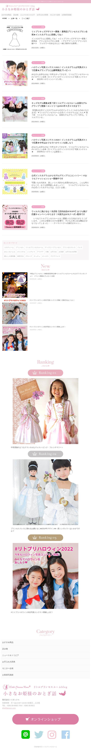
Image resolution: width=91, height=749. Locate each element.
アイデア (40, 252)
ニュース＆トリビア (27, 15)
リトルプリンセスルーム (34, 247)
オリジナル (21, 252)
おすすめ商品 (6, 15)
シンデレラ (31, 252)
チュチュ (37, 256)
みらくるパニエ (9, 252)
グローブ (29, 256)
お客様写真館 (66, 15)
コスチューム (9, 247)
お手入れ (54, 252)
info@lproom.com (9, 708)
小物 (47, 252)
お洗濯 (61, 252)
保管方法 (20, 256)
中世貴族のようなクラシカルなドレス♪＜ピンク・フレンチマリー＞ (37, 447)
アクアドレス (55, 256)
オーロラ (45, 256)
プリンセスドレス (69, 247)
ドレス (79, 247)
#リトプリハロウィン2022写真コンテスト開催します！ (32, 612)
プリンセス (20, 247)
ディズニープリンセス (53, 247)
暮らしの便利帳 (9, 256)
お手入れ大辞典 (42, 15)
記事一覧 (14, 18)
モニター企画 (55, 15)
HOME (4, 18)
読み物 (15, 15)
